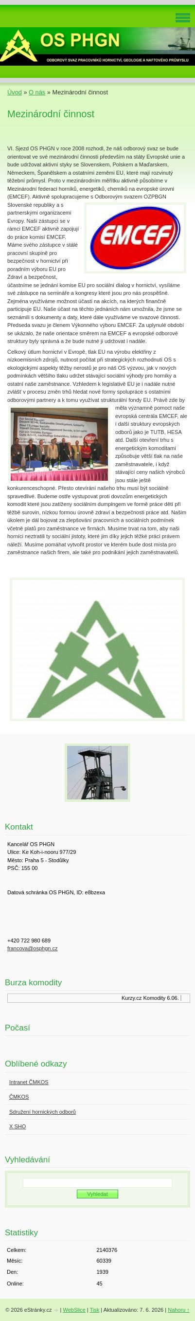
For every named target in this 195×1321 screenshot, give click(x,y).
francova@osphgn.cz (32, 948)
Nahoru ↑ (179, 1310)
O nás (37, 92)
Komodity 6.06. (161, 998)
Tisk (95, 1310)
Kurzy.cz (132, 998)
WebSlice (74, 1310)
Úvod (14, 92)
